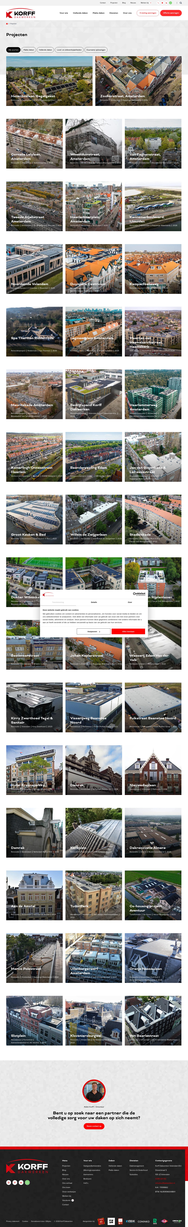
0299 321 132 (160, 1178)
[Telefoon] (158, 2)
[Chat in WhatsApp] (170, 2)
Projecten (114, 3)
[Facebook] (14, 1182)
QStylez (48, 1221)
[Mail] (162, 2)
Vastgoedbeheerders (92, 1165)
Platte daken (98, 13)
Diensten (113, 13)
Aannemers (88, 1174)
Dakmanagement (137, 1165)
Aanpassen (94, 631)
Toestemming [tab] (58, 602)
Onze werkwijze (69, 1191)
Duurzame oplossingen (96, 50)
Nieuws (133, 3)
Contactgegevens (163, 1160)
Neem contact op (94, 1126)
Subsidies (134, 1174)
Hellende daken (80, 13)
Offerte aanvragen (171, 13)
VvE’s (85, 1183)
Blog (124, 3)
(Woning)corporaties (91, 1170)
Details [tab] (94, 602)
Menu (64, 1160)
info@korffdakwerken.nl (165, 1183)
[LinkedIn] (166, 2)
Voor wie (64, 13)
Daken (112, 1160)
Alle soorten (13, 50)
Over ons (127, 13)
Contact (103, 3)
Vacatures (68, 1200)
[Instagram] (8, 1182)
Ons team (66, 1187)
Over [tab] (130, 602)
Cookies (25, 1221)
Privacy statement (12, 1221)
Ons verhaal (67, 1183)
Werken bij (146, 3)
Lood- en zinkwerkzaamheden (69, 50)
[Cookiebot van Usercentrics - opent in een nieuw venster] (134, 594)
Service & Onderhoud (139, 1170)
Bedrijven (87, 1178)
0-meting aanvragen (148, 13)
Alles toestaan (128, 631)
